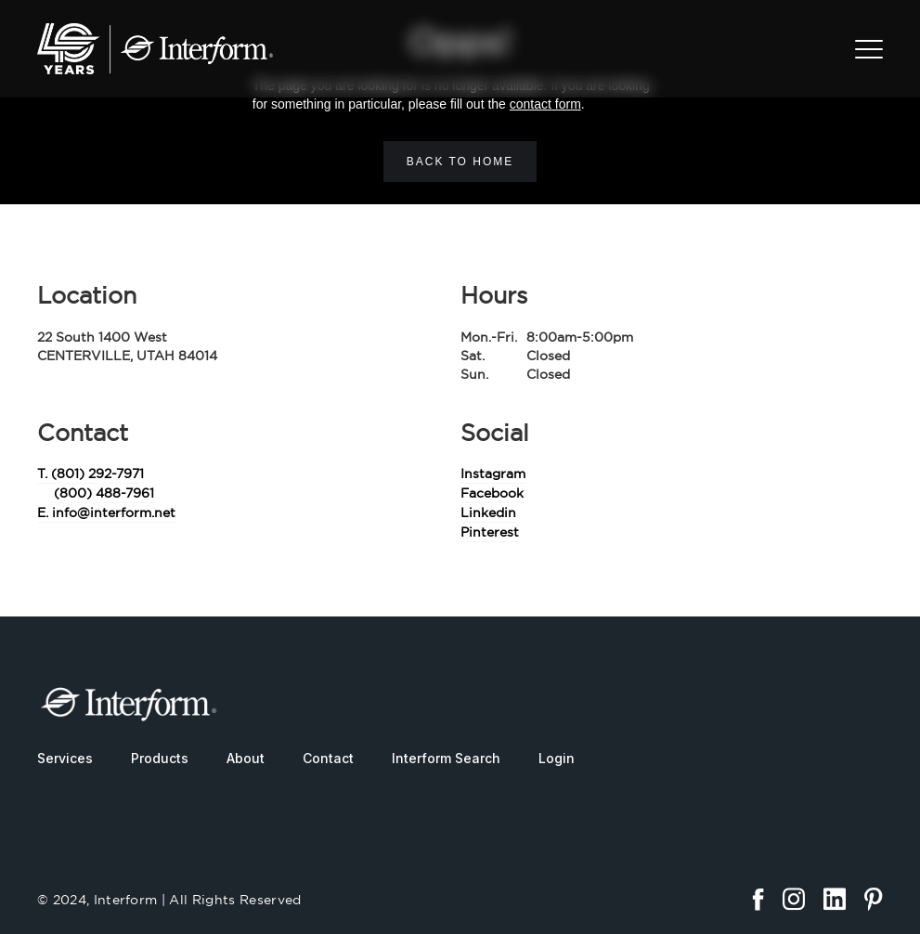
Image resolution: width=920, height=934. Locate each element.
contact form (545, 104)
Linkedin (488, 512)
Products (159, 758)
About (246, 758)
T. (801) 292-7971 (90, 473)
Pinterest (489, 532)
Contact (328, 758)
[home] (155, 48)
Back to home (460, 161)
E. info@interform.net (106, 512)
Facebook (492, 493)
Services (65, 758)
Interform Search (446, 758)
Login (556, 758)
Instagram (492, 473)
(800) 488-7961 (104, 493)
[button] (869, 49)
